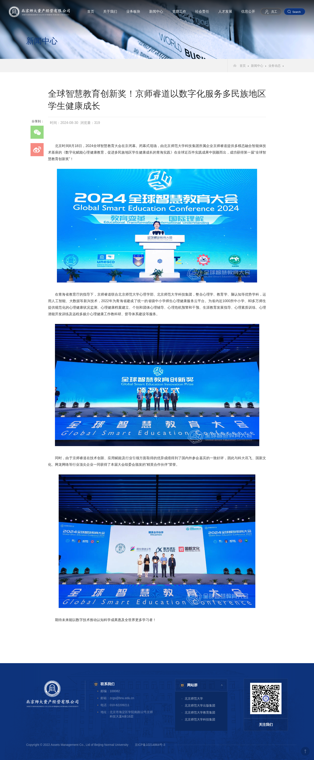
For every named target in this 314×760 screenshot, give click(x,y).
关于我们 (110, 11)
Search (296, 12)
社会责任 (202, 11)
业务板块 (133, 11)
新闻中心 (156, 11)
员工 (274, 11)
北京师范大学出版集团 (200, 705)
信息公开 (248, 11)
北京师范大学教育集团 (200, 712)
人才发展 (225, 11)
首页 (90, 11)
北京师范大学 (194, 698)
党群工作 (179, 11)
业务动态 (274, 65)
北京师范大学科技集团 (200, 719)
